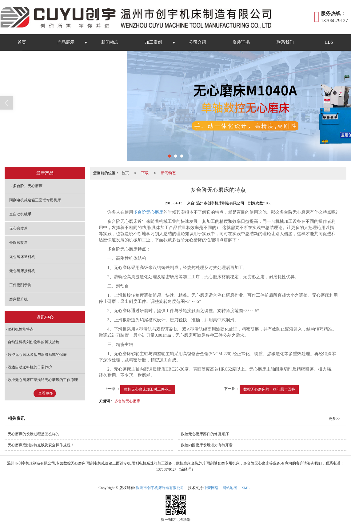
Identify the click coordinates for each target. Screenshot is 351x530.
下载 (145, 173)
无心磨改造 (18, 228)
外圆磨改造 (18, 242)
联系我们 (285, 42)
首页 (22, 42)
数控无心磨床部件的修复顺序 (205, 434)
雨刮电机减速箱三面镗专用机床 (35, 200)
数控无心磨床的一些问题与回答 (269, 389)
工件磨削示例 (20, 285)
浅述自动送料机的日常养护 (30, 367)
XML (245, 488)
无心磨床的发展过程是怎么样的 (33, 434)
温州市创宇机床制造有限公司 (160, 488)
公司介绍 (197, 42)
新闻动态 (109, 42)
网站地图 (229, 488)
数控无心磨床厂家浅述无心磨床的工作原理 (43, 380)
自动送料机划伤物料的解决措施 (33, 342)
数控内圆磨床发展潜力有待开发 (207, 445)
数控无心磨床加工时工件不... (147, 389)
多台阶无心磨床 (148, 212)
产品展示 (65, 42)
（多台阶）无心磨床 (25, 186)
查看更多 (45, 393)
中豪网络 (211, 488)
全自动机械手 (20, 214)
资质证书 (241, 42)
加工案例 (153, 42)
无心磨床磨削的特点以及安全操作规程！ (41, 445)
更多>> (334, 418)
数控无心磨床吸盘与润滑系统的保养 (37, 354)
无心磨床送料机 (22, 257)
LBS (329, 42)
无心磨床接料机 (22, 271)
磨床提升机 (18, 299)
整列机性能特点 (21, 329)
